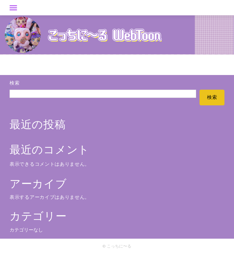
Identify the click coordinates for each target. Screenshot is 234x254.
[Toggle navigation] (13, 8)
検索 (14, 83)
